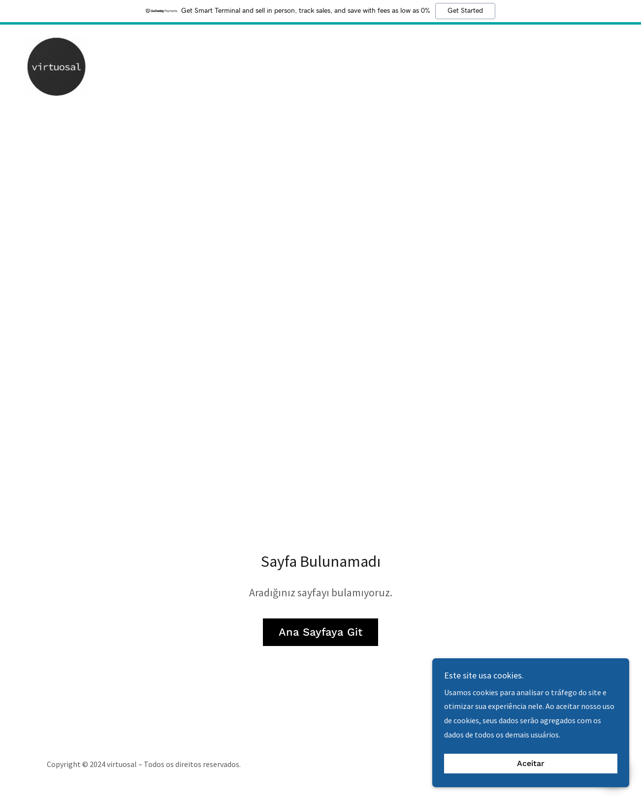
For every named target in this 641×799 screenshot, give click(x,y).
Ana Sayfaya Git (320, 632)
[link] (56, 65)
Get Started (465, 10)
